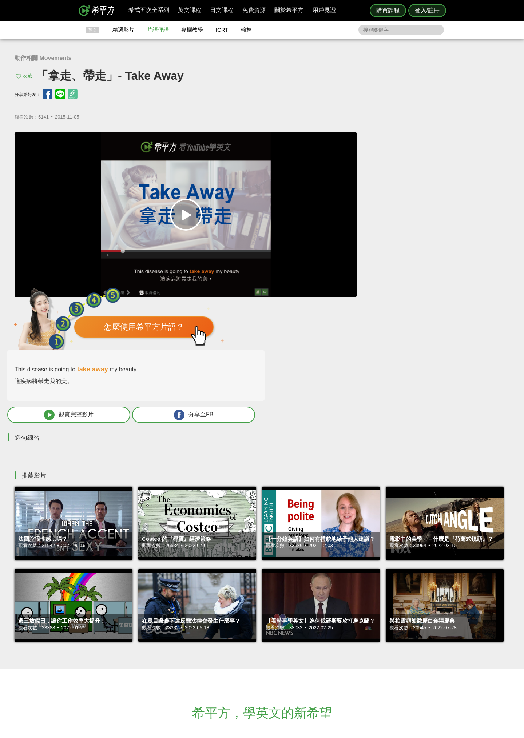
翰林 (246, 30)
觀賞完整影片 (365, 242)
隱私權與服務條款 (350, 643)
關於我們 (305, 656)
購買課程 (388, 10)
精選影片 (123, 30)
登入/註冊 (427, 10)
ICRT (222, 30)
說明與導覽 (342, 649)
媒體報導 (305, 663)
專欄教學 (192, 30)
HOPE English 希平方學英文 (200, 599)
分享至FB (455, 242)
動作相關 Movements (43, 58)
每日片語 (270, 656)
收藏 (27, 76)
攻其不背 (270, 643)
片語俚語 (158, 30)
